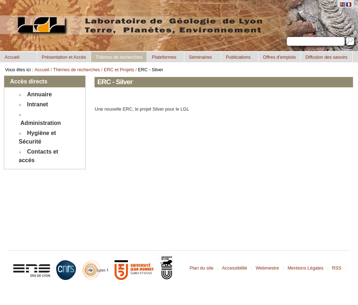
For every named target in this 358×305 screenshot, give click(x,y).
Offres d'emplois (279, 57)
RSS (336, 268)
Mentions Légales (305, 268)
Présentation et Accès (64, 57)
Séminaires (200, 57)
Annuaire (39, 94)
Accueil (12, 57)
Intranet (37, 104)
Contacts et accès (38, 156)
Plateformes (164, 57)
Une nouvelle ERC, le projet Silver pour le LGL (142, 109)
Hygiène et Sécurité (37, 137)
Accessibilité (234, 268)
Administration (40, 123)
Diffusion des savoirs (326, 57)
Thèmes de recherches (119, 57)
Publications (238, 57)
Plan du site (201, 268)
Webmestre (267, 268)
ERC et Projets (119, 69)
